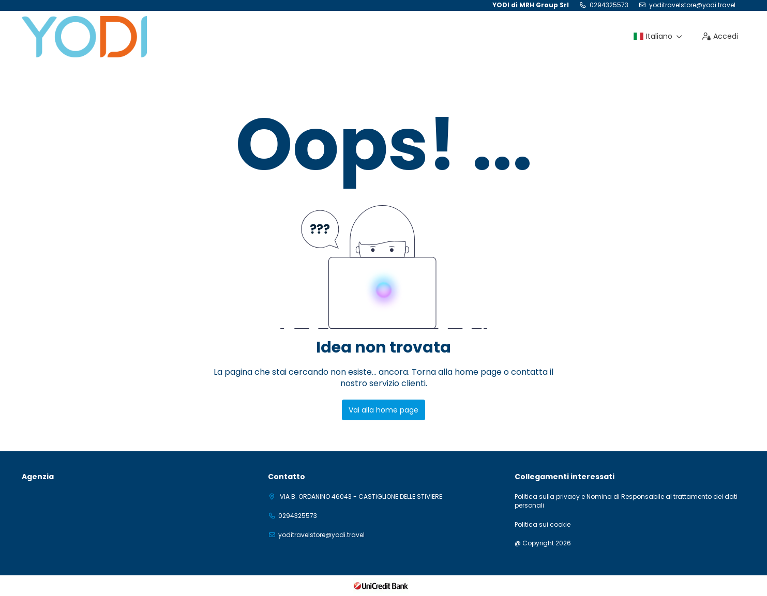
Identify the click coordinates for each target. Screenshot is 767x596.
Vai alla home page (383, 410)
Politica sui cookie (542, 525)
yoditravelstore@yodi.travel (692, 5)
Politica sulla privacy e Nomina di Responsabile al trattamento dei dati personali (626, 501)
